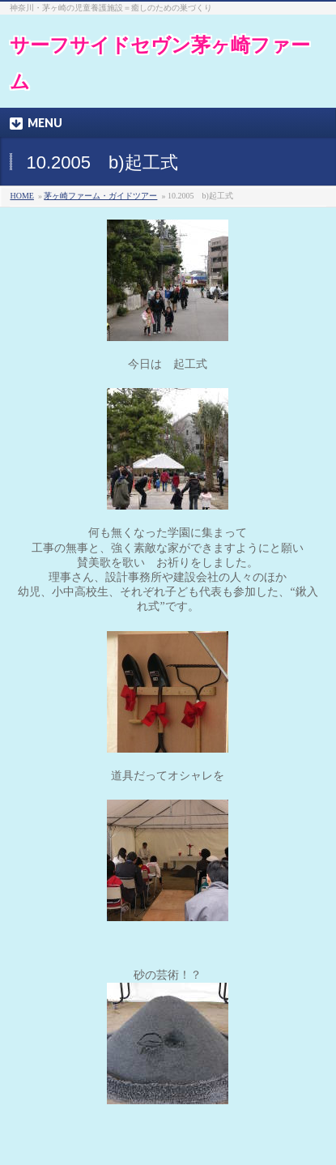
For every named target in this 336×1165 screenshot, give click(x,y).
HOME (21, 195)
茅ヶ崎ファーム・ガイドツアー (100, 195)
